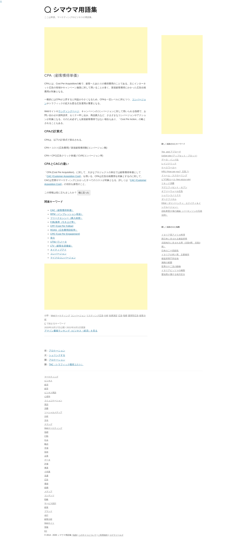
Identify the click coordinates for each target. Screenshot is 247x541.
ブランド (48, 511)
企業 (46, 456)
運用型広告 (133, 315)
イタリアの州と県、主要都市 (175, 254)
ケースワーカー (168, 167)
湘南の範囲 (166, 262)
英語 (46, 404)
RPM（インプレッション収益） (66, 214)
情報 (46, 527)
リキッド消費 (167, 183)
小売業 (47, 472)
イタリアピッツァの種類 (173, 270)
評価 (46, 464)
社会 (46, 440)
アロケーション (57, 350)
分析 (106, 315)
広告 (120, 315)
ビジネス (48, 381)
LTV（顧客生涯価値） (61, 245)
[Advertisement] (95, 50)
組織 (46, 487)
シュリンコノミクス (171, 195)
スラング (48, 424)
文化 (46, 420)
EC (45, 531)
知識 (75, 535)
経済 (46, 385)
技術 (46, 452)
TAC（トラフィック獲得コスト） (66, 364)
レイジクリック (168, 163)
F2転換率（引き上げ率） (63, 222)
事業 (46, 468)
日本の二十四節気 (170, 250)
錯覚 (46, 507)
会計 (46, 515)
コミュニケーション (53, 400)
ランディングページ (68, 111)
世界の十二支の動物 (171, 266)
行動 (46, 436)
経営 (46, 389)
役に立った (83, 192)
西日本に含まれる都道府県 (174, 239)
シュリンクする (57, 355)
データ (47, 460)
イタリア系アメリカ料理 (173, 235)
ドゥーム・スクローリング (174, 175)
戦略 (46, 499)
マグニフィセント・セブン (174, 187)
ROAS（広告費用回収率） (64, 230)
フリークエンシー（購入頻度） (66, 218)
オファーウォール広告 (172, 191)
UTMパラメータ (58, 241)
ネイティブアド (58, 249)
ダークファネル (168, 199)
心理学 (47, 396)
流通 (46, 476)
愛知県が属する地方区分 (173, 274)
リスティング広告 (95, 315)
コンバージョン (58, 253)
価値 (46, 483)
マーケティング (51, 377)
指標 (125, 315)
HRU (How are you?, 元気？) (175, 171)
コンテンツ (49, 495)
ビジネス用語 (50, 392)
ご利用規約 (103, 535)
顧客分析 (48, 519)
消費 (46, 408)
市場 (46, 448)
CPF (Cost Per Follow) (61, 226)
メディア (48, 491)
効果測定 (113, 315)
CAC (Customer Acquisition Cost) (64, 176)
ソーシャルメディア (53, 412)
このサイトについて (87, 535)
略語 (46, 444)
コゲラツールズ (116, 535)
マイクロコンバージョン (63, 257)
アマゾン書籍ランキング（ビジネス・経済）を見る (70, 330)
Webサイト (49, 523)
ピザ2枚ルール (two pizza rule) (176, 179)
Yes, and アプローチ (171, 151)
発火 (52, 238)
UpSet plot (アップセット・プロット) (179, 155)
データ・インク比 (170, 159)
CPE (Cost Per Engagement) (65, 234)
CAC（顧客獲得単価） (62, 210)
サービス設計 (50, 503)
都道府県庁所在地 (170, 258)
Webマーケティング (60, 315)
